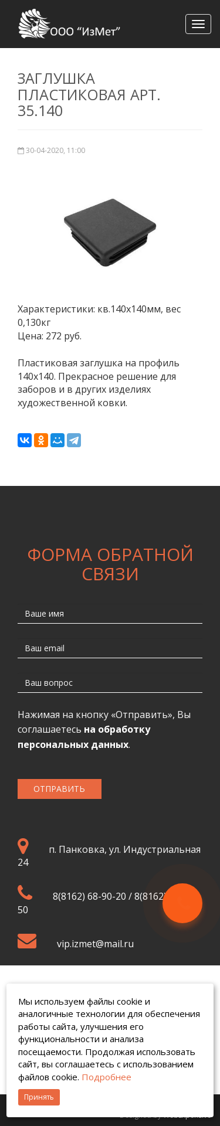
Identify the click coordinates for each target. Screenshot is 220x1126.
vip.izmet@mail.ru (95, 943)
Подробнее (106, 1077)
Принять (39, 1097)
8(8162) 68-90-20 (89, 896)
